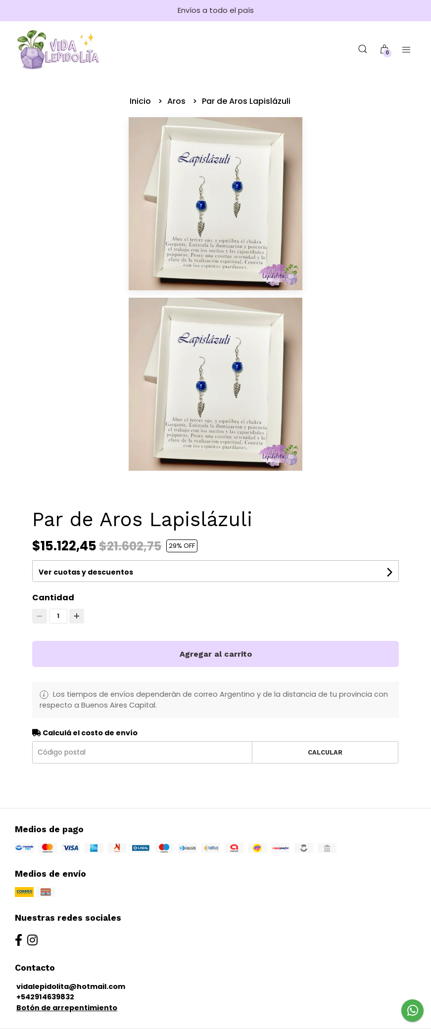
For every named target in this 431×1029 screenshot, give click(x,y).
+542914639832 (45, 997)
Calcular (325, 752)
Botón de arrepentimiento (66, 1008)
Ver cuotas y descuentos (86, 572)
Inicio (141, 101)
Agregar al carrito (216, 654)
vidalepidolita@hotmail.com (70, 986)
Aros (177, 101)
